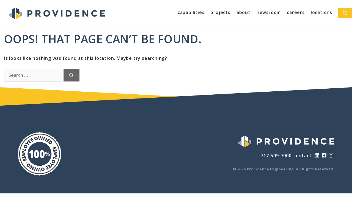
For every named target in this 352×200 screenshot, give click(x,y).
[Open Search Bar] (345, 13)
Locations (321, 12)
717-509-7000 (276, 156)
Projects (220, 12)
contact (302, 156)
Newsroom (269, 12)
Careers (296, 12)
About (244, 12)
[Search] (71, 75)
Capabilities (191, 12)
